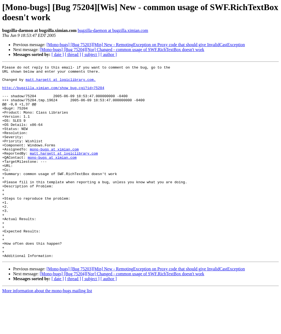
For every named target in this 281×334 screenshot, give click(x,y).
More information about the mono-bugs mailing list (47, 329)
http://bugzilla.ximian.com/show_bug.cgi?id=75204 (53, 92)
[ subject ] (90, 54)
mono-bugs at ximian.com (54, 166)
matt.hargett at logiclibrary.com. (61, 82)
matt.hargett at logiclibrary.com (64, 171)
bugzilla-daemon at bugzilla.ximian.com (113, 30)
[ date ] (58, 54)
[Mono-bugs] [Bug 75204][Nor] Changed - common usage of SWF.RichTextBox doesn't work (122, 49)
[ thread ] (73, 54)
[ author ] (109, 54)
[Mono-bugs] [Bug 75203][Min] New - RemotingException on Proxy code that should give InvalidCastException (146, 44)
